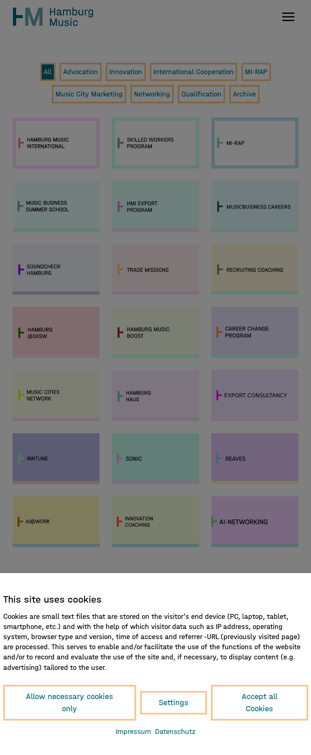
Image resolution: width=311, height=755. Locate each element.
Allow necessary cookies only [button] (69, 702)
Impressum (133, 731)
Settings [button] (173, 702)
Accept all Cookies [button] (259, 702)
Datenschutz (175, 731)
